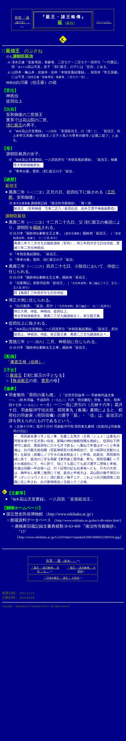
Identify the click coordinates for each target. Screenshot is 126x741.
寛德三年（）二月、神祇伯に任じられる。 (66, 345)
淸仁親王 (14, 125)
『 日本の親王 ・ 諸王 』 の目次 (61, 577)
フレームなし (104, 22)
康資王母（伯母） (26, 362)
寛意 (45, 380)
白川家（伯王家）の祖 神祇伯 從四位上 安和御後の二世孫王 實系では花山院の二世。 (63, 64)
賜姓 (37, 227)
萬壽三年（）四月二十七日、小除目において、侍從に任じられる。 (66, 280)
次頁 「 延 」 (61, 561)
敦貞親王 (21, 380)
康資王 (16, 375)
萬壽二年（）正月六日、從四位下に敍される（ (58, 192)
